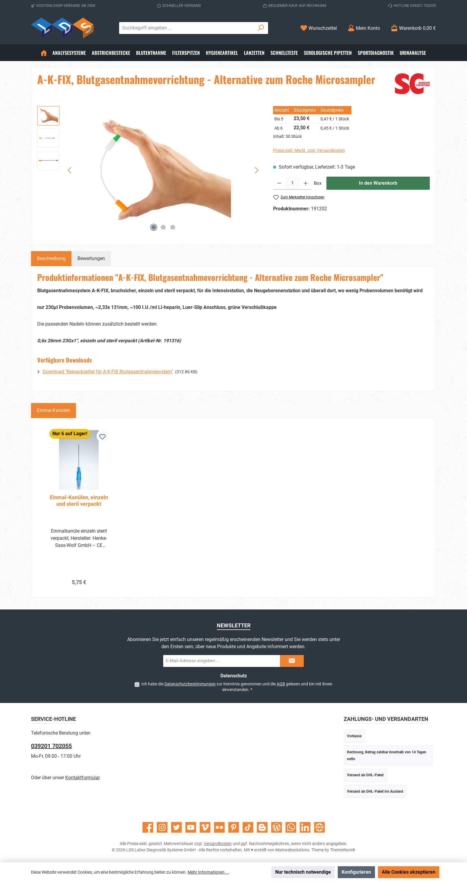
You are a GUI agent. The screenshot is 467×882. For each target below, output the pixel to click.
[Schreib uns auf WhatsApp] (291, 827)
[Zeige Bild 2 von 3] (163, 227)
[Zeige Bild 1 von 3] (153, 227)
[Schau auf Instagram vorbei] (162, 827)
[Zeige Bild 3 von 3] (172, 227)
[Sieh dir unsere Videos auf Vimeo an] (205, 827)
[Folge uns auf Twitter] (176, 827)
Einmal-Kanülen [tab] (53, 410)
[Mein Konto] (364, 28)
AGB (281, 684)
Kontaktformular (82, 777)
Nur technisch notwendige (303, 872)
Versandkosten (218, 843)
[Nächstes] (256, 170)
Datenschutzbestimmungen (190, 684)
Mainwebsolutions (292, 849)
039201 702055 (51, 745)
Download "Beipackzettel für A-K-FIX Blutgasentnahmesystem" (108, 371)
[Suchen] (261, 28)
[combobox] (186, 28)
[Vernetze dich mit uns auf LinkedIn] (305, 827)
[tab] (51, 258)
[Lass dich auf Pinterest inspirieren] (233, 827)
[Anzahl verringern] (279, 183)
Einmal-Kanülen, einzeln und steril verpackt (79, 500)
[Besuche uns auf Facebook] (148, 827)
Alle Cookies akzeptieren (408, 872)
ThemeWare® (342, 849)
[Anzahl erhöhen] (306, 183)
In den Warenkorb (378, 183)
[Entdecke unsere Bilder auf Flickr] (219, 827)
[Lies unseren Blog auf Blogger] (262, 827)
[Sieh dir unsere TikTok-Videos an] (248, 827)
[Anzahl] (292, 183)
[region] (149, 170)
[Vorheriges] (70, 170)
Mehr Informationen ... (208, 872)
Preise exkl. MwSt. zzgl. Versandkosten (309, 150)
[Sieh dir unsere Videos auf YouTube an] (190, 827)
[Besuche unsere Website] (319, 827)
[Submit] (292, 661)
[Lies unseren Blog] (276, 827)
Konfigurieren (356, 872)
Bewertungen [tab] (91, 258)
